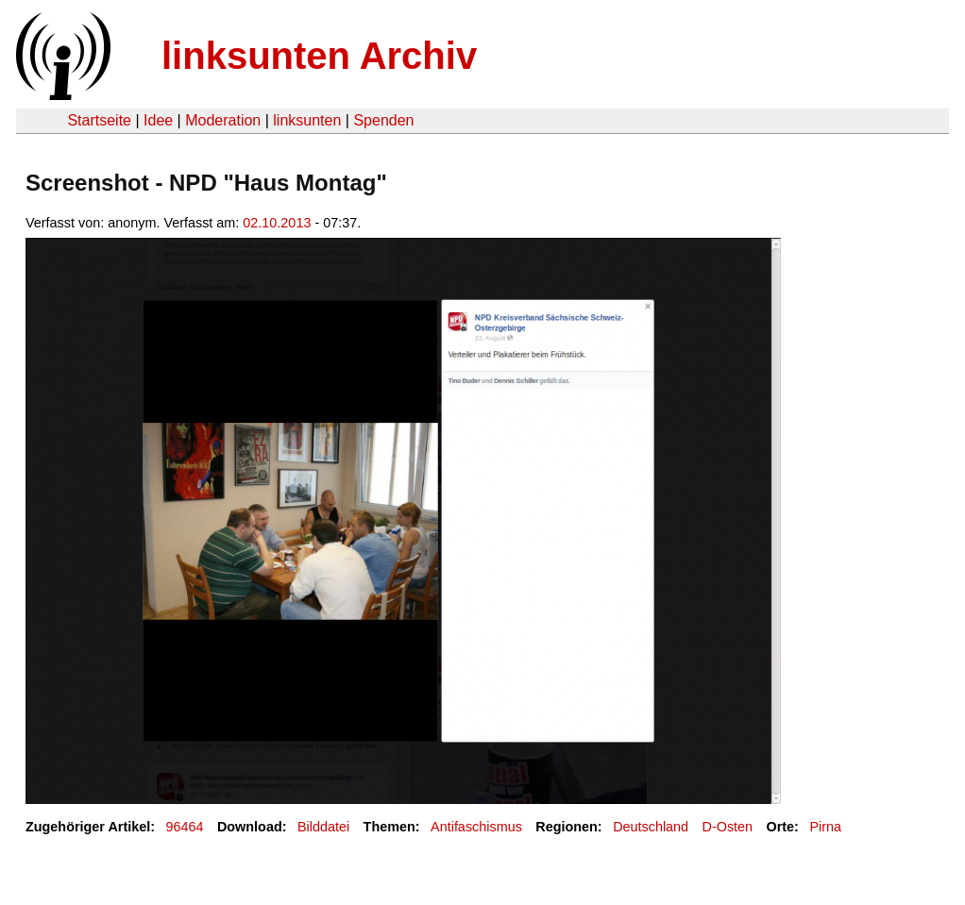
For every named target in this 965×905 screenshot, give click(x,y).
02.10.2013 (277, 222)
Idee (158, 120)
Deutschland (650, 826)
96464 (185, 826)
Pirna (825, 826)
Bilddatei (323, 826)
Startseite (99, 120)
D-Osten (728, 826)
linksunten (307, 120)
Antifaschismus (476, 826)
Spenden (383, 120)
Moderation (223, 120)
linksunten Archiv (319, 55)
